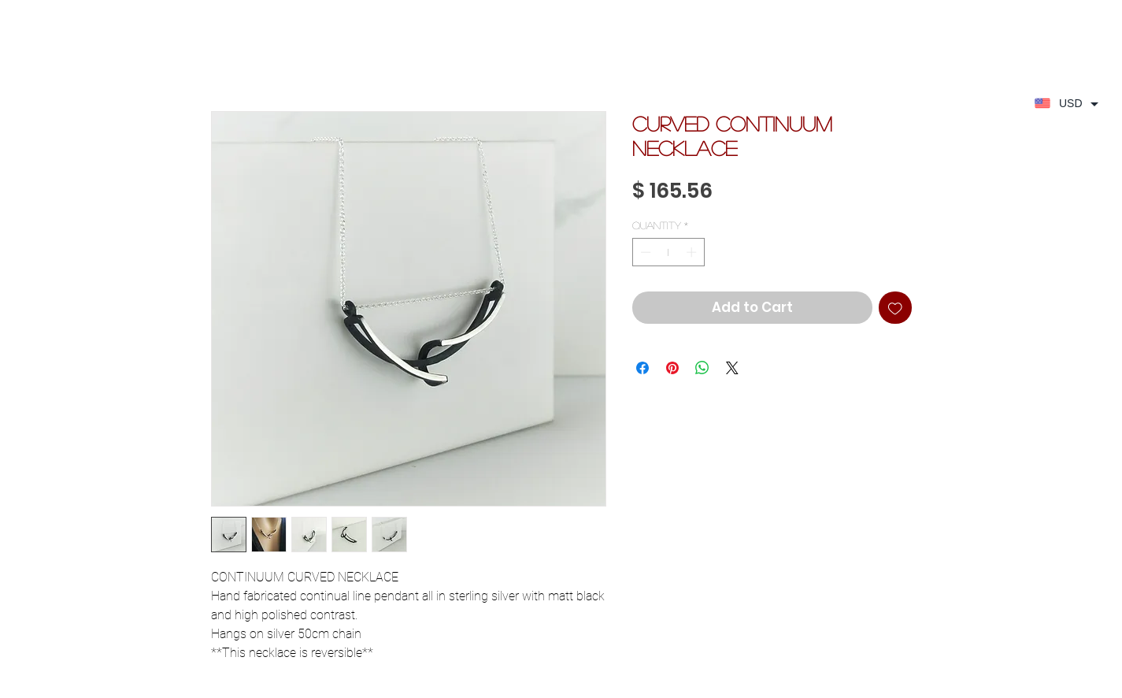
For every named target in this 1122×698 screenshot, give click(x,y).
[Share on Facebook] (642, 367)
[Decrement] (644, 252)
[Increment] (692, 252)
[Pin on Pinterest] (672, 367)
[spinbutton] (668, 252)
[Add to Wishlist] (895, 308)
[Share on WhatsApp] (702, 367)
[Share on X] (732, 367)
